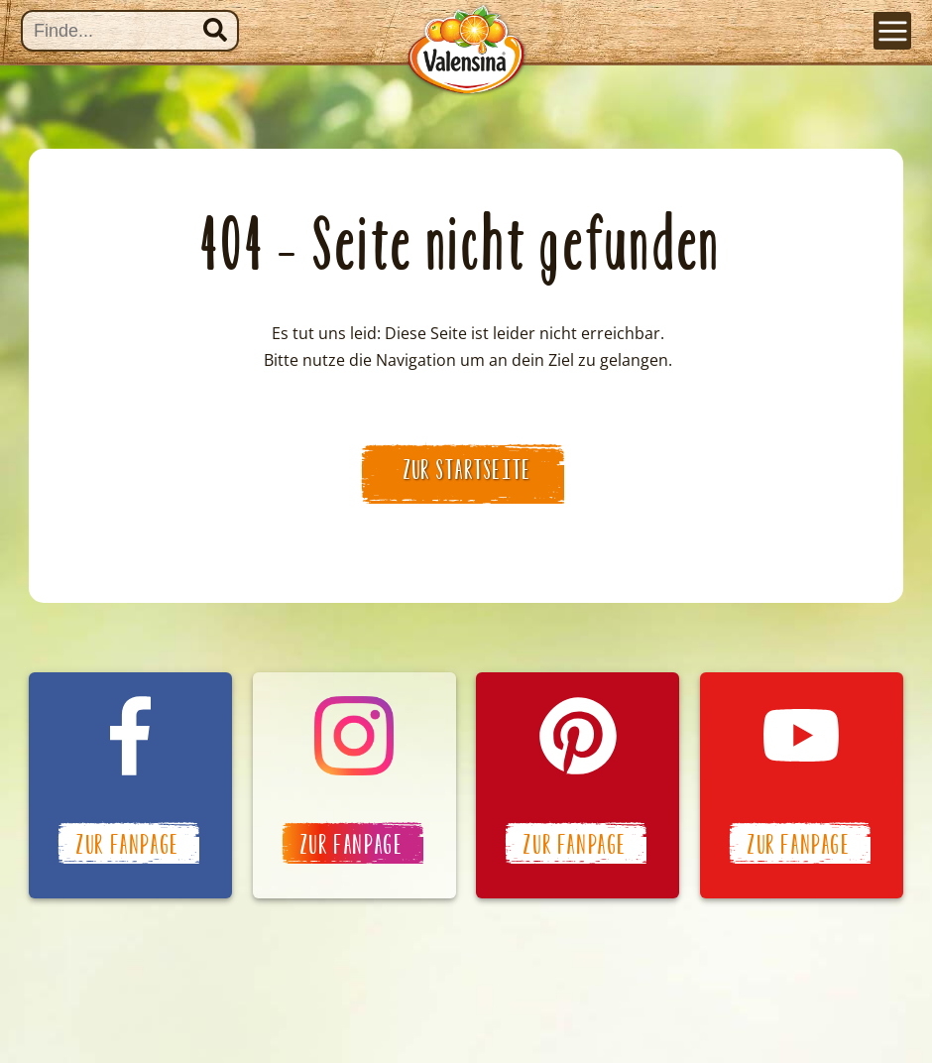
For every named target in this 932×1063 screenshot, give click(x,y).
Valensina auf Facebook (130, 785)
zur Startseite (468, 470)
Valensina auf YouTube (801, 785)
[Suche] (130, 31)
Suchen (215, 30)
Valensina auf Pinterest (577, 785)
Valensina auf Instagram (354, 785)
